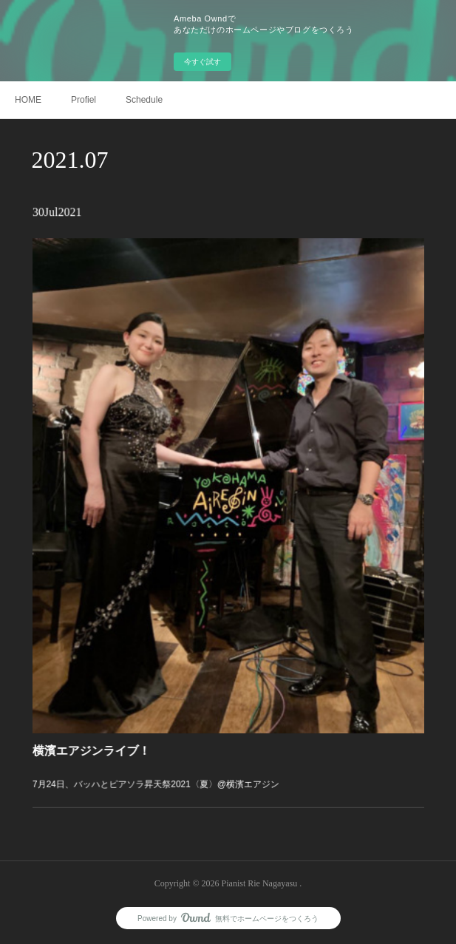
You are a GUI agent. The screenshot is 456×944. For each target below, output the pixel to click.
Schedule (144, 100)
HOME (28, 100)
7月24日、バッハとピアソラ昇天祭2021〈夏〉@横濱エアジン (164, 750)
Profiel (83, 100)
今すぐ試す (202, 62)
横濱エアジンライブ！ (107, 721)
